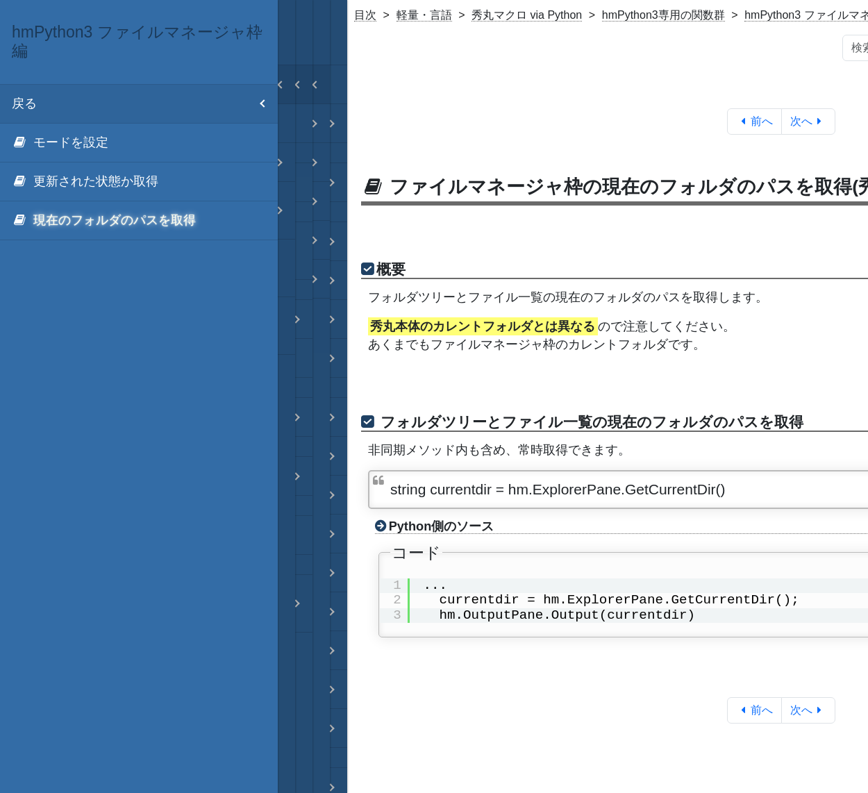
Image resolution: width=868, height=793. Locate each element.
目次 (365, 15)
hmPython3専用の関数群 (663, 15)
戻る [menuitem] (145, 104)
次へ (808, 121)
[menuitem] (139, 143)
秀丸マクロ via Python (526, 15)
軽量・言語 (424, 15)
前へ (754, 121)
